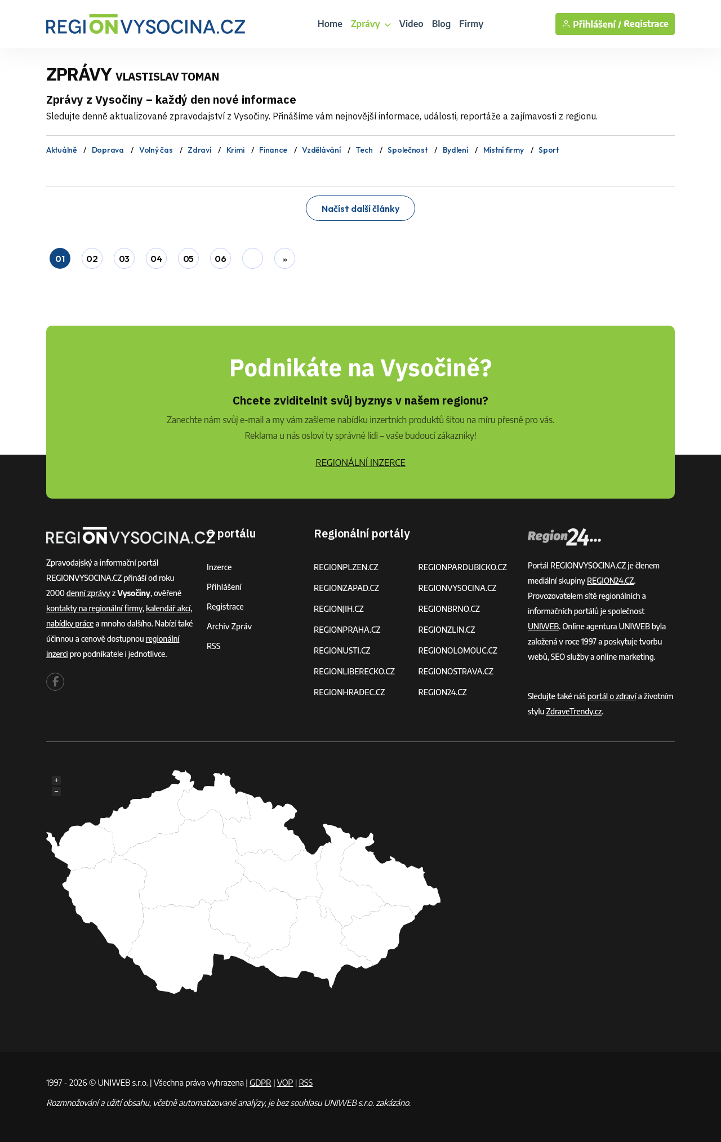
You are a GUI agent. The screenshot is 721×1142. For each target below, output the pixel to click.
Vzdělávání (321, 150)
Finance (273, 150)
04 (156, 258)
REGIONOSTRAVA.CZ (456, 671)
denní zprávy (88, 593)
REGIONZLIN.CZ (447, 629)
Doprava (108, 150)
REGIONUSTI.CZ (342, 650)
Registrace (646, 24)
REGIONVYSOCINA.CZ (458, 588)
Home (330, 23)
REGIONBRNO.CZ (449, 609)
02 (91, 258)
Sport (548, 150)
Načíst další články (360, 208)
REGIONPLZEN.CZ (346, 567)
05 (188, 258)
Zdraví (199, 150)
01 (59, 258)
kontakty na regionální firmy (94, 608)
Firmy (471, 23)
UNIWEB (543, 626)
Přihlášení (224, 587)
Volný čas (155, 150)
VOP (285, 1082)
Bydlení (455, 150)
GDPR (260, 1082)
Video (411, 23)
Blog (441, 23)
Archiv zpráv (229, 626)
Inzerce (219, 567)
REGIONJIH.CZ (339, 609)
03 (124, 258)
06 (220, 258)
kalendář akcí (168, 608)
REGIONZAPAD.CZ (346, 588)
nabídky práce (70, 623)
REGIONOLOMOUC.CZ (458, 650)
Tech (363, 150)
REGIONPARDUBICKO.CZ (463, 567)
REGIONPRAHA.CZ (347, 629)
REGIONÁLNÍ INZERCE (360, 462)
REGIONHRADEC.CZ (349, 692)
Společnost (407, 150)
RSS (213, 646)
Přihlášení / (591, 24)
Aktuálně (61, 150)
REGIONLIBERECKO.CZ (354, 671)
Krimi (235, 150)
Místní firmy (503, 150)
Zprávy (371, 23)
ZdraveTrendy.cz (574, 711)
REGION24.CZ (443, 692)
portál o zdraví (612, 696)
